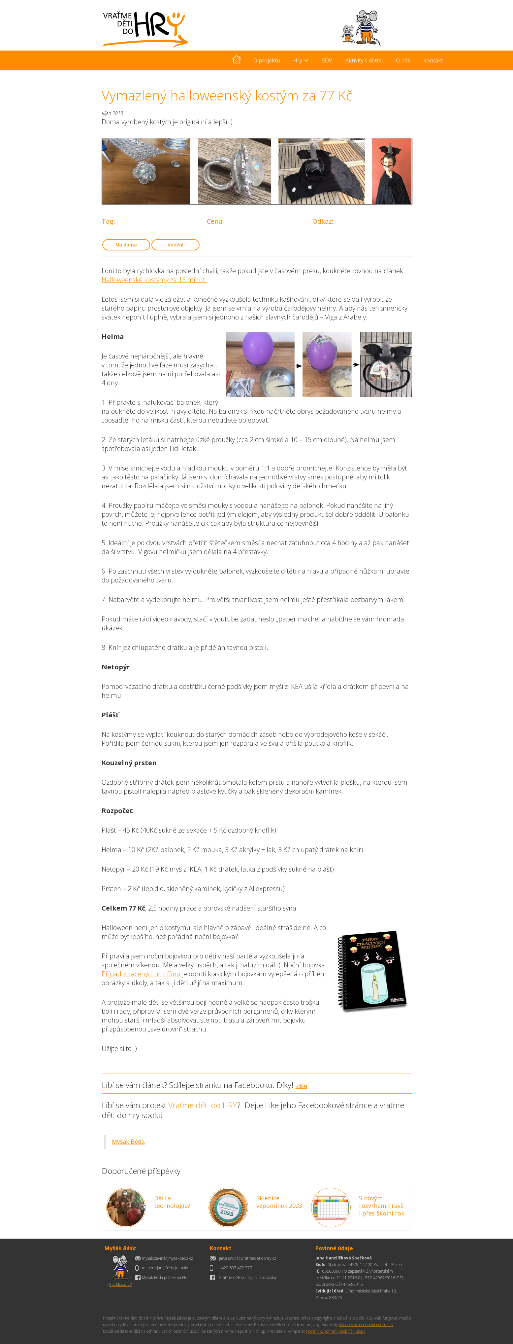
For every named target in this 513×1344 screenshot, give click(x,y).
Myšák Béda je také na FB (164, 1277)
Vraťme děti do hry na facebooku (247, 1277)
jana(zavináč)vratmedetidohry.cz (247, 1258)
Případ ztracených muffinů (141, 973)
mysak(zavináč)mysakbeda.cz (167, 1258)
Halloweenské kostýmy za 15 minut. (154, 279)
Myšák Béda (128, 1142)
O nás (403, 60)
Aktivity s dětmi (364, 60)
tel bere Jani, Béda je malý (165, 1268)
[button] (301, 60)
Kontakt (433, 60)
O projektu (266, 60)
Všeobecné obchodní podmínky (366, 1324)
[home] (236, 60)
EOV (327, 60)
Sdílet (301, 1086)
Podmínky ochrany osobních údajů (336, 1331)
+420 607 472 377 (235, 1268)
